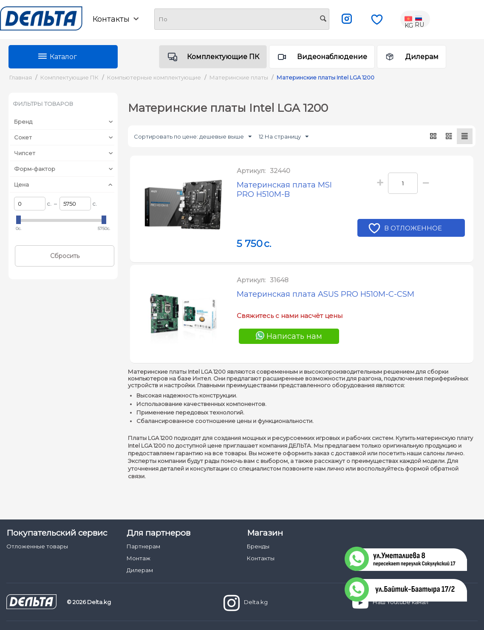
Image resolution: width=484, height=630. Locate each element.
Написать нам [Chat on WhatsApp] (289, 336)
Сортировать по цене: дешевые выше (193, 137)
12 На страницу (284, 137)
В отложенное (414, 229)
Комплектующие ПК (223, 57)
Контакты (116, 19)
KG (409, 19)
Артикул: (251, 171)
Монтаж (138, 558)
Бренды (258, 546)
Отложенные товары (37, 546)
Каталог (63, 57)
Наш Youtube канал (390, 603)
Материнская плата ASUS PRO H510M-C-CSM (325, 294)
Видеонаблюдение (332, 57)
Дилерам (422, 57)
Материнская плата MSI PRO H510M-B (284, 189)
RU (419, 19)
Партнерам (143, 546)
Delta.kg (246, 603)
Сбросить (64, 256)
